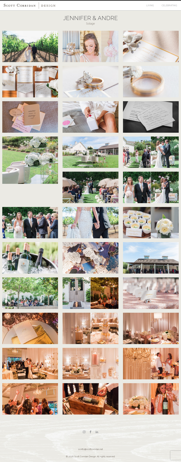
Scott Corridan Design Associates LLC (29, 5)
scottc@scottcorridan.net (90, 449)
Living (150, 5)
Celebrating (169, 5)
